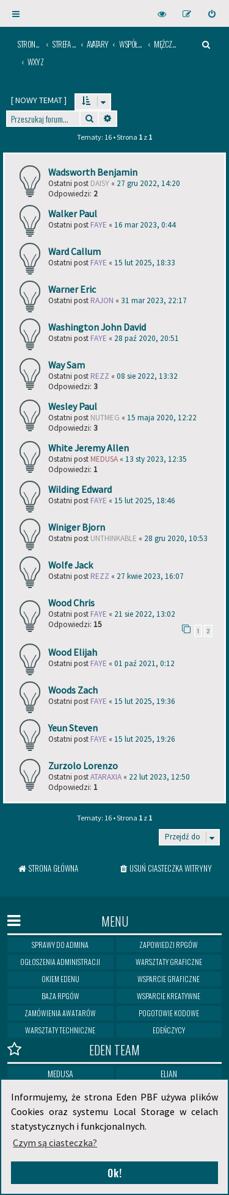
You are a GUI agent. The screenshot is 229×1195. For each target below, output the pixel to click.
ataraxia (106, 777)
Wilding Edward (80, 489)
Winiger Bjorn (76, 527)
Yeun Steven (73, 728)
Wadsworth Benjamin (92, 172)
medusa (104, 459)
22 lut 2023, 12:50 (159, 777)
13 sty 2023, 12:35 (156, 459)
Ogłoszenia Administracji (60, 961)
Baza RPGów (60, 996)
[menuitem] (212, 14)
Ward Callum (74, 251)
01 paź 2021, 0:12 (144, 663)
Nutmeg (105, 417)
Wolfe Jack (70, 565)
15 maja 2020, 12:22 (162, 417)
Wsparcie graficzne (168, 979)
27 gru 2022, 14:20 (148, 183)
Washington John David (97, 327)
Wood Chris (71, 603)
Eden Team (73, 1049)
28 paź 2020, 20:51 (146, 338)
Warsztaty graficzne (169, 961)
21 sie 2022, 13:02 (144, 614)
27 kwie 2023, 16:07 (150, 576)
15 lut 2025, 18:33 (144, 262)
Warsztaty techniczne (60, 1030)
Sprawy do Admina (60, 944)
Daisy (99, 183)
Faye (98, 225)
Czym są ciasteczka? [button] (55, 1142)
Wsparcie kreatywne (168, 996)
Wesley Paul (72, 406)
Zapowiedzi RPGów (168, 944)
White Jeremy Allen (88, 448)
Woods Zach (73, 690)
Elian (169, 1073)
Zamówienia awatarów (60, 1013)
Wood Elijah (72, 652)
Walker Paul (72, 213)
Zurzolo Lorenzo (83, 765)
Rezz (99, 376)
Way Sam (66, 365)
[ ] (39, 100)
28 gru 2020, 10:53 (176, 538)
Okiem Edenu (60, 979)
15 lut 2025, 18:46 (144, 500)
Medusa (60, 1073)
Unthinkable (113, 538)
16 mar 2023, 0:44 (145, 225)
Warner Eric (72, 289)
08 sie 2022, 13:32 (147, 376)
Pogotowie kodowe (169, 1013)
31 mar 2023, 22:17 (154, 300)
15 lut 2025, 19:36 (144, 701)
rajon (102, 300)
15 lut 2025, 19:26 (144, 739)
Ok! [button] (114, 1173)
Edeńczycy (169, 1030)
